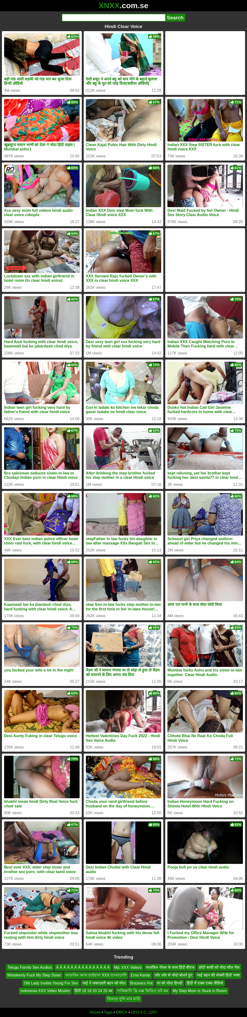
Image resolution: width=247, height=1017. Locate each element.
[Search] (113, 17)
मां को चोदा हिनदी (169, 983)
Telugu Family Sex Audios (29, 967)
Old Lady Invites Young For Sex (51, 983)
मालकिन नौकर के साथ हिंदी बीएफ (170, 967)
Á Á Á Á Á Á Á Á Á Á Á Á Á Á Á (83, 967)
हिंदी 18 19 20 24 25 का (94, 991)
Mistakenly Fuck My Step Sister (34, 975)
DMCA (121, 1012)
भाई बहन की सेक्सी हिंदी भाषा (218, 975)
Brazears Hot (141, 983)
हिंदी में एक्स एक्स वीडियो (205, 983)
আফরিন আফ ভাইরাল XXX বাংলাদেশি (95, 975)
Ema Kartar (140, 975)
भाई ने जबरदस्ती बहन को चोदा (104, 983)
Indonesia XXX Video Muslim (45, 991)
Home (95, 1012)
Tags (108, 1012)
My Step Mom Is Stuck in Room (199, 991)
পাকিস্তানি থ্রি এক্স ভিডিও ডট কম (142, 991)
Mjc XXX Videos (128, 967)
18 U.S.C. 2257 (144, 1012)
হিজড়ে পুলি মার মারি (123, 999)
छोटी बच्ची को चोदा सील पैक (219, 967)
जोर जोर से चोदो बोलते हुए (173, 975)
